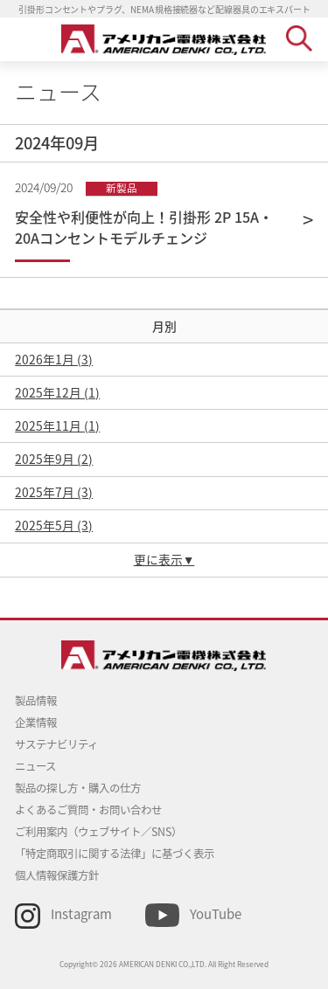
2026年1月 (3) (54, 359)
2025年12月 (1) (57, 392)
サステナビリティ (56, 744)
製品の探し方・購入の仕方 (78, 788)
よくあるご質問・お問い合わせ (88, 810)
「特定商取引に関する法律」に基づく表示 (114, 853)
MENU (28, 38)
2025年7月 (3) (54, 492)
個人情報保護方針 (57, 875)
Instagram (81, 913)
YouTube (215, 913)
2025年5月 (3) (54, 525)
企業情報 (36, 722)
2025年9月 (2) (54, 458)
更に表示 (158, 559)
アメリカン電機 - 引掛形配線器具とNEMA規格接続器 (163, 39)
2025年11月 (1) (57, 425)
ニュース (35, 766)
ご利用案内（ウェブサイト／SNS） (98, 832)
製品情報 (36, 701)
